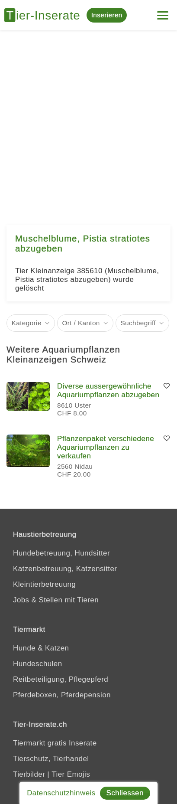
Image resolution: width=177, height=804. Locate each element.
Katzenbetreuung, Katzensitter (65, 569)
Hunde (24, 648)
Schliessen (125, 793)
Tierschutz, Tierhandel (51, 759)
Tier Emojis (70, 774)
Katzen (57, 648)
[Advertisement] (88, 123)
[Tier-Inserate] (45, 15)
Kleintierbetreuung (44, 584)
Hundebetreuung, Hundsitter (61, 553)
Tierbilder (29, 774)
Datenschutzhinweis (61, 793)
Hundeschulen (37, 664)
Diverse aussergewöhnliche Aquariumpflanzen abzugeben (108, 390)
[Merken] (167, 386)
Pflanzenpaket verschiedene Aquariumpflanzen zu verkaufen (105, 447)
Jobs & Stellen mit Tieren (56, 600)
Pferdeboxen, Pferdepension (62, 695)
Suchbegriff (138, 323)
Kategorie (27, 323)
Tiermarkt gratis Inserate (55, 743)
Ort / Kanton (81, 323)
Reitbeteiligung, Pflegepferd (60, 679)
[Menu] (162, 12)
